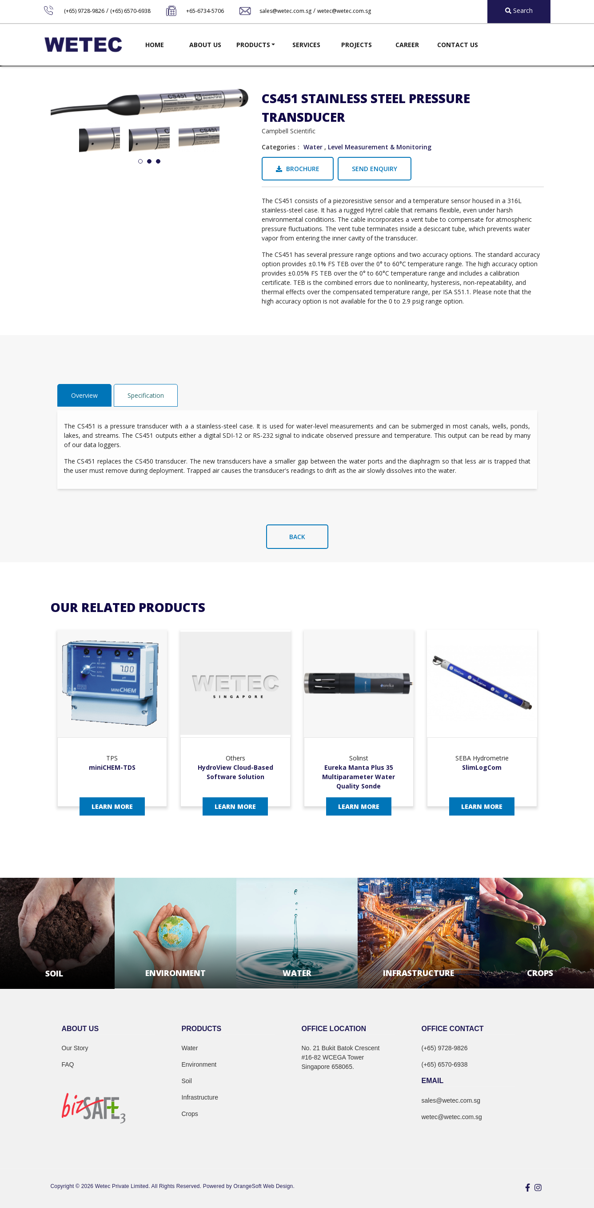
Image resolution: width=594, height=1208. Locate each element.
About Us (205, 44)
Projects (356, 44)
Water (313, 147)
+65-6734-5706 (205, 11)
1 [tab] (140, 162)
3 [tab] (158, 162)
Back (297, 536)
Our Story (75, 1048)
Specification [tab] (146, 395)
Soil (187, 1080)
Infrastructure (200, 1097)
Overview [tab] (84, 395)
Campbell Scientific (288, 131)
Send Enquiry (374, 168)
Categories (278, 147)
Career (407, 44)
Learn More (112, 806)
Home (154, 44)
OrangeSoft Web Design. (264, 1186)
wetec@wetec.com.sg (344, 11)
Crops (190, 1113)
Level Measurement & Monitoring (379, 147)
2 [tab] (149, 162)
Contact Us (457, 44)
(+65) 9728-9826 (84, 11)
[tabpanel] (99, 137)
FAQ (68, 1064)
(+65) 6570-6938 (130, 11)
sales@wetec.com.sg (285, 11)
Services (306, 44)
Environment (199, 1064)
